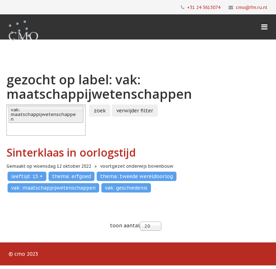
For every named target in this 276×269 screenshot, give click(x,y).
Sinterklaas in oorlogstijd (71, 152)
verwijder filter (134, 110)
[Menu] (264, 27)
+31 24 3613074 (203, 7)
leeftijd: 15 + (27, 176)
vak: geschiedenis (126, 188)
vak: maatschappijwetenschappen (53, 188)
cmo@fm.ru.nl (251, 7)
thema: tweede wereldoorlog (136, 176)
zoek (100, 110)
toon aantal (125, 225)
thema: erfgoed (71, 176)
